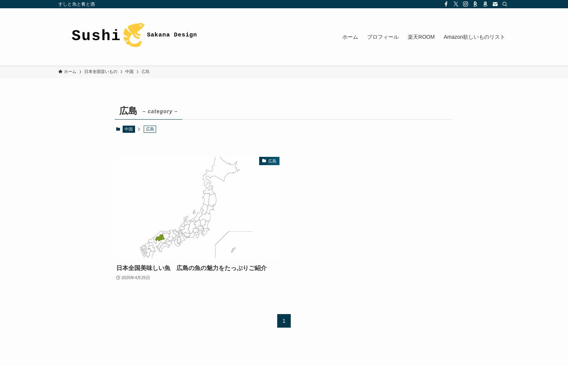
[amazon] (485, 4)
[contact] (495, 4)
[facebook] (446, 4)
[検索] (505, 4)
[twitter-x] (456, 4)
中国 (129, 129)
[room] (475, 4)
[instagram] (466, 4)
